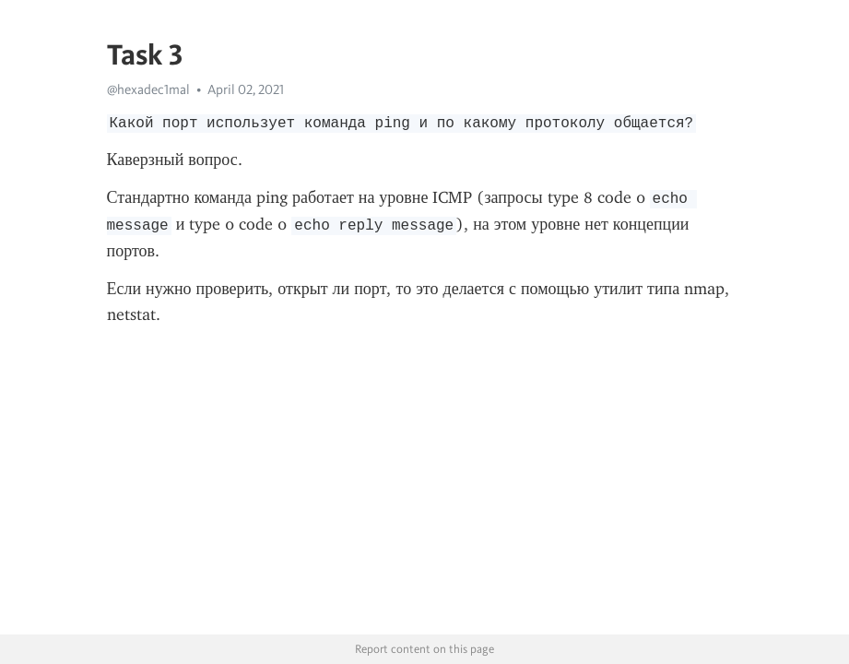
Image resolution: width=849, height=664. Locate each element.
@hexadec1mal (148, 89)
